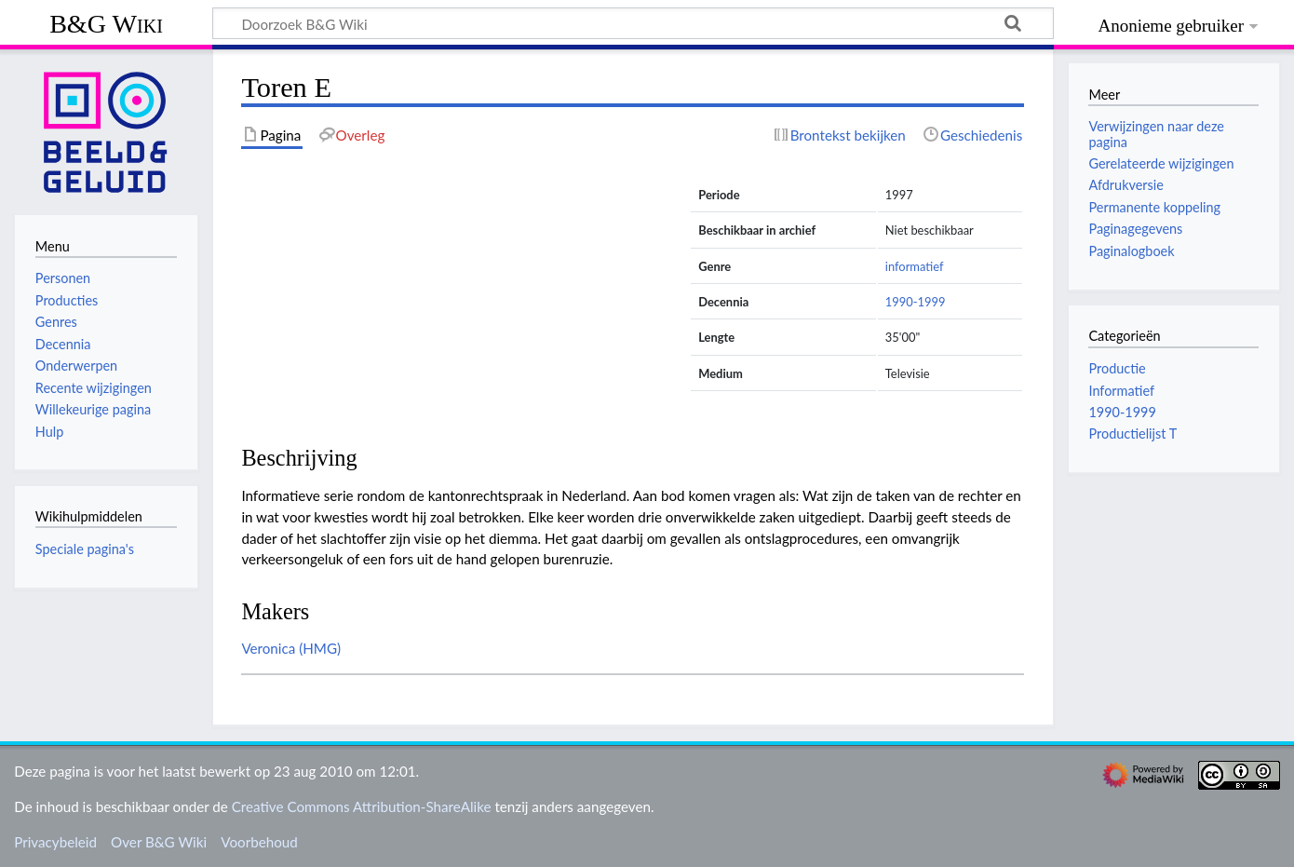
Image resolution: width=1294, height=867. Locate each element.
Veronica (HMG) (291, 648)
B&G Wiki (106, 23)
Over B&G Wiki (159, 841)
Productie (1116, 368)
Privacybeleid (55, 841)
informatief (914, 266)
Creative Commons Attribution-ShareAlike (362, 806)
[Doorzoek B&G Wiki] (633, 23)
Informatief (1121, 391)
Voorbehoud (259, 841)
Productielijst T (1132, 433)
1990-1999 (915, 301)
